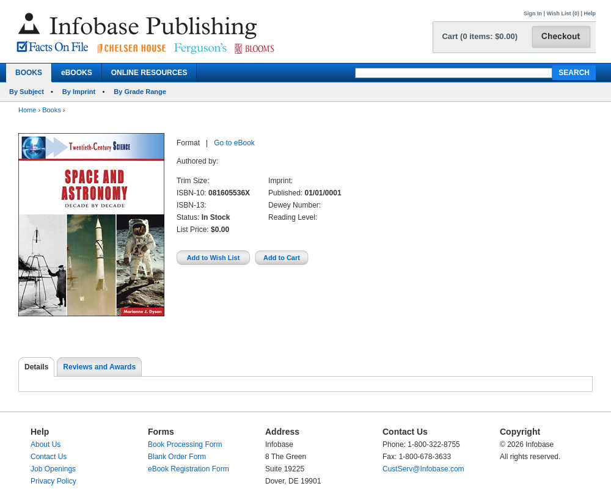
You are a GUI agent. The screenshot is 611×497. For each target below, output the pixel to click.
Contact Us (49, 456)
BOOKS (28, 72)
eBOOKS (76, 72)
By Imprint (78, 91)
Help (590, 13)
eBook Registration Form (188, 469)
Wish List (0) (563, 13)
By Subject (26, 91)
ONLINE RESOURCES (149, 72)
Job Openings (53, 469)
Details (36, 367)
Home (27, 110)
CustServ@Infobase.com (423, 469)
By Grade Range (140, 91)
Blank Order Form (177, 456)
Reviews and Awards (99, 367)
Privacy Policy (53, 481)
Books (51, 110)
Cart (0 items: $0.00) (480, 36)
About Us (45, 444)
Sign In (533, 13)
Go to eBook (234, 143)
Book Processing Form (185, 444)
